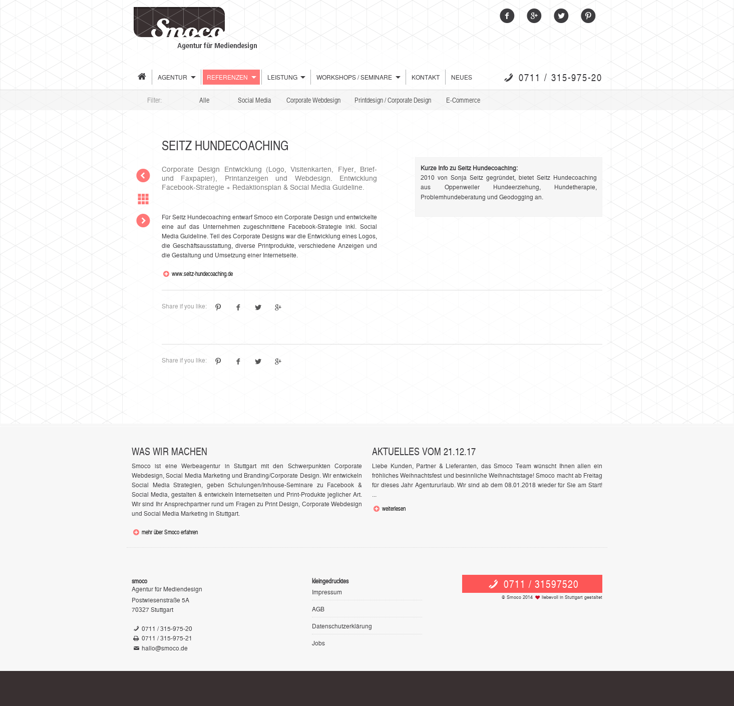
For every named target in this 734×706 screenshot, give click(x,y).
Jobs (318, 642)
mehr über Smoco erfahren (170, 532)
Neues (461, 77)
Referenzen (227, 77)
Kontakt (426, 77)
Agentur (172, 77)
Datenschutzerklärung (342, 625)
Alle (204, 100)
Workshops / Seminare (354, 77)
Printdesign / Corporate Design (392, 100)
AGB (318, 608)
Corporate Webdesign (313, 100)
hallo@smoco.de (165, 647)
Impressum (327, 591)
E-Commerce (463, 100)
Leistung (282, 77)
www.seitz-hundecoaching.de (202, 273)
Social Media (254, 100)
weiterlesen (394, 508)
